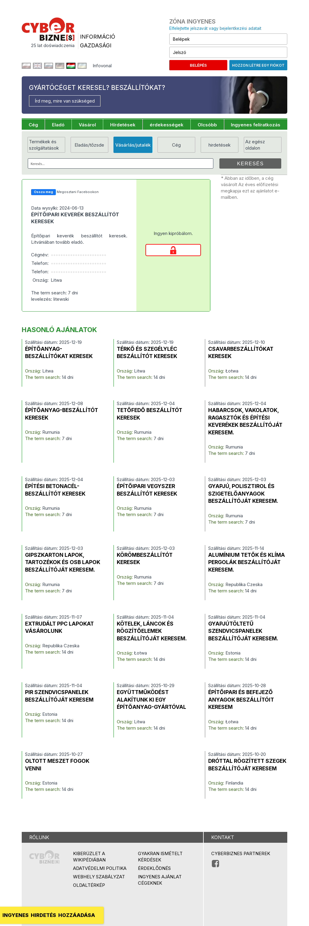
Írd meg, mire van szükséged (65, 101)
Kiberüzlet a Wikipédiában (89, 857)
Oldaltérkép (89, 885)
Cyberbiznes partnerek (240, 853)
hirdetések (220, 145)
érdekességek (166, 125)
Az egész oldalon (255, 145)
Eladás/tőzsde (89, 145)
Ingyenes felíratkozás (255, 125)
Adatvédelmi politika (99, 868)
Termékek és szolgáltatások (44, 145)
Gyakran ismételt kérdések (160, 857)
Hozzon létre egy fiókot (258, 65)
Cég (33, 125)
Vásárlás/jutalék (133, 145)
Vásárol (87, 125)
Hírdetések (122, 125)
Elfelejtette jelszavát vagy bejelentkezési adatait (215, 28)
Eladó (58, 125)
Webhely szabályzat (99, 877)
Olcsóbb (207, 125)
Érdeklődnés (154, 868)
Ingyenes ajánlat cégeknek (160, 880)
